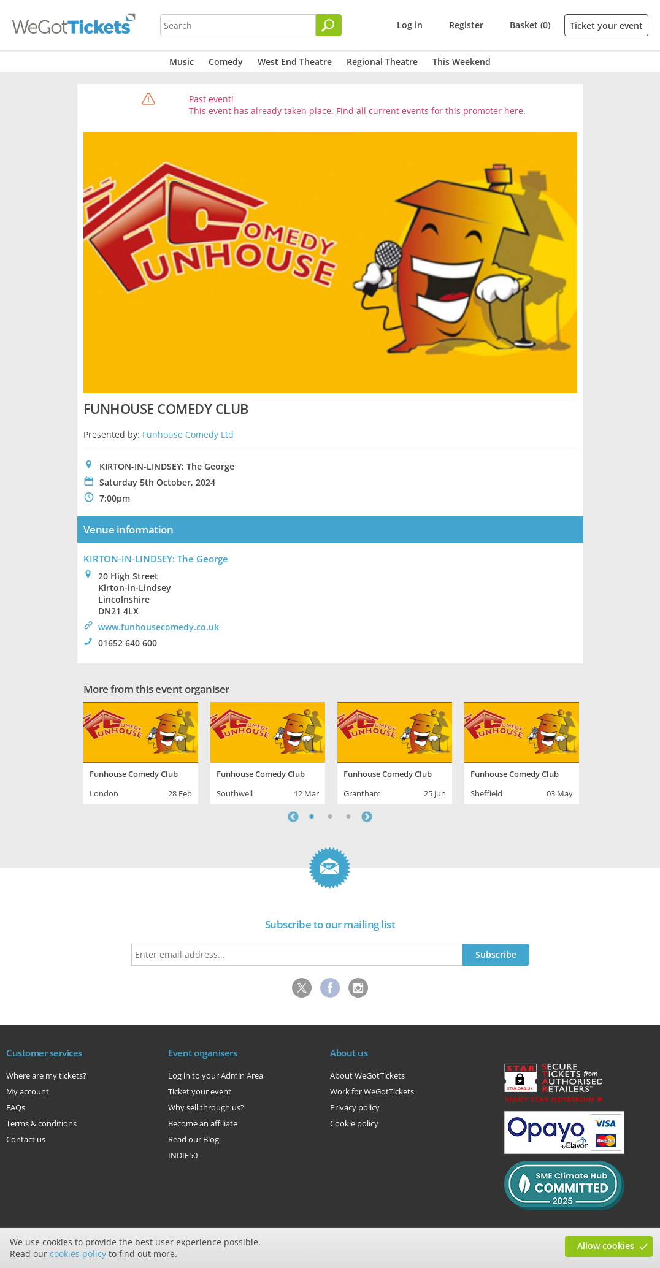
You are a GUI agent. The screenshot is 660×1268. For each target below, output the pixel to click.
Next (367, 817)
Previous (293, 817)
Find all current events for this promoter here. (431, 110)
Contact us (25, 1139)
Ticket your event (606, 25)
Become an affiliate (202, 1123)
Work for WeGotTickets (372, 1091)
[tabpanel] (140, 751)
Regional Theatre (382, 61)
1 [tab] (311, 817)
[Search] (329, 25)
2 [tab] (330, 817)
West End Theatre (295, 61)
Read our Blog (193, 1139)
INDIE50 (183, 1155)
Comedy (226, 61)
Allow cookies (605, 1245)
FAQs (15, 1107)
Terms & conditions (41, 1123)
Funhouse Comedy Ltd (188, 434)
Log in (410, 25)
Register (466, 25)
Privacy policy (355, 1107)
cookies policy (78, 1253)
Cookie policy (354, 1123)
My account (27, 1091)
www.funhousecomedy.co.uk (158, 627)
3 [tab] (348, 817)
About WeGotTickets (367, 1075)
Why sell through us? (206, 1107)
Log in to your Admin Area (215, 1075)
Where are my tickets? (46, 1075)
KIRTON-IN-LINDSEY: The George (155, 558)
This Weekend (461, 61)
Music (181, 61)
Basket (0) (530, 25)
